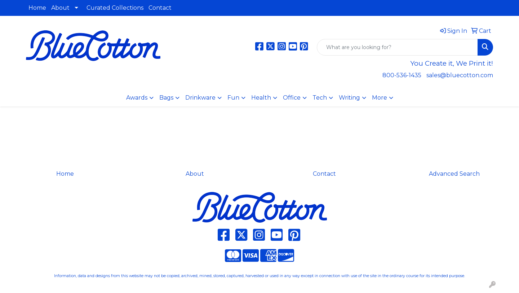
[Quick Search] (397, 47)
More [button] (379, 97)
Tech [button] (319, 97)
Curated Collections (114, 7)
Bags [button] (166, 97)
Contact (160, 7)
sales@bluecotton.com (459, 75)
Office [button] (292, 97)
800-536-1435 (401, 75)
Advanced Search (454, 173)
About (60, 7)
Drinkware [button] (200, 97)
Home (37, 7)
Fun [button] (233, 97)
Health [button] (261, 97)
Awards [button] (136, 97)
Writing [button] (349, 97)
